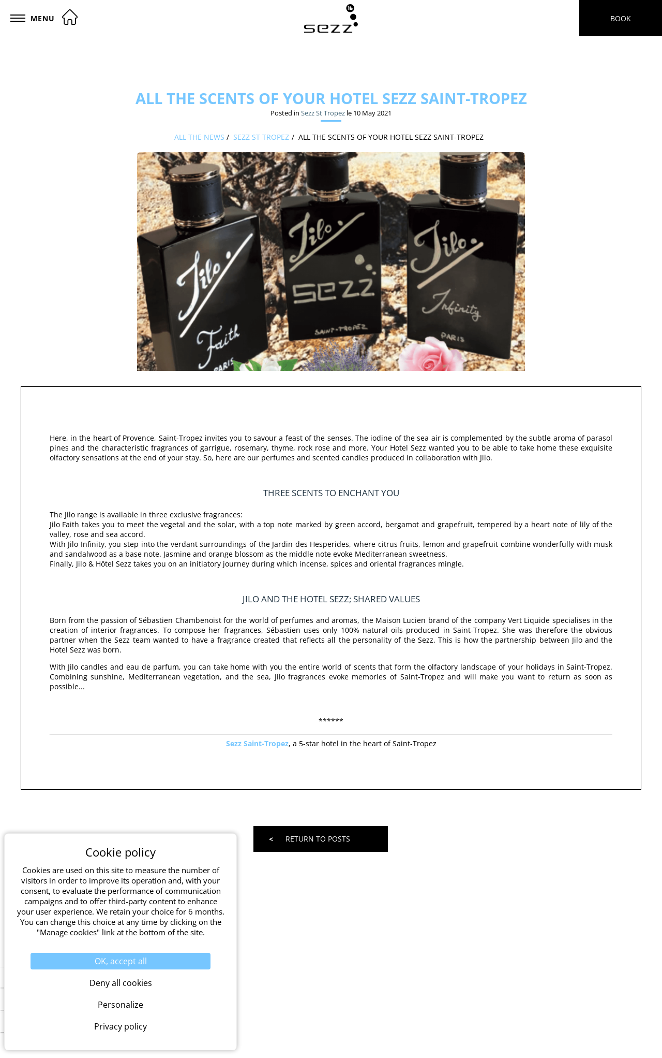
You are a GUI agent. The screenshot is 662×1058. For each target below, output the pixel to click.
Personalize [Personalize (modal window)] (120, 1004)
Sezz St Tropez (323, 113)
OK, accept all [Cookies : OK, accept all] (121, 961)
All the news (199, 137)
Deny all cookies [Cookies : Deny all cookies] (120, 983)
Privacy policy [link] (120, 1026)
